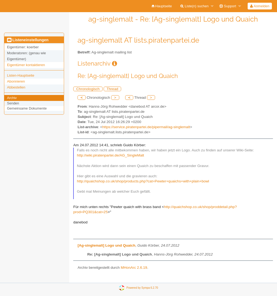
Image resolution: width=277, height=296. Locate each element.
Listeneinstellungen (27, 40)
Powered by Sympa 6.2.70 (142, 287)
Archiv (12, 98)
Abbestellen (16, 87)
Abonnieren (16, 81)
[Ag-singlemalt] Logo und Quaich (106, 245)
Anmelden (259, 6)
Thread (112, 89)
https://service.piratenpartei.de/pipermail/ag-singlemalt (146, 127)
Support (227, 6)
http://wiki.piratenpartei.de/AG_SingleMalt (110, 155)
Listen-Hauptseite (20, 75)
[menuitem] (162, 6)
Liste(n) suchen (194, 6)
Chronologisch (88, 89)
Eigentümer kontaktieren (26, 65)
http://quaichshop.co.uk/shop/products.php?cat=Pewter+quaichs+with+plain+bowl (143, 181)
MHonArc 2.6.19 (134, 268)
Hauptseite (162, 6)
